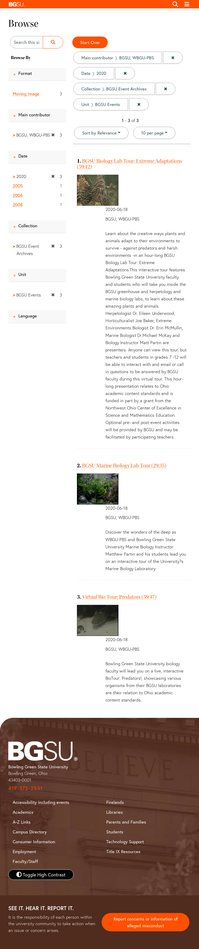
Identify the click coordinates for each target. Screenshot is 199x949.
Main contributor (34, 115)
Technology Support (125, 842)
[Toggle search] (175, 4)
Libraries (114, 812)
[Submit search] (53, 42)
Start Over (90, 42)
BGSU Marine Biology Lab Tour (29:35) (124, 465)
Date (22, 156)
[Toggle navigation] (187, 4)
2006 (18, 195)
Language (27, 316)
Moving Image (26, 94)
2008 (18, 205)
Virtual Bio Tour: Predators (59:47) (119, 596)
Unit (22, 274)
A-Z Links (22, 822)
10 (152, 132)
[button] (87, 4)
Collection (27, 226)
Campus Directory (30, 832)
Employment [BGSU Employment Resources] (24, 851)
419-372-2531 (25, 788)
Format (25, 73)
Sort (99, 133)
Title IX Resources (123, 851)
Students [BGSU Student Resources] (114, 832)
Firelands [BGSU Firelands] (115, 802)
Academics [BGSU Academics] (23, 812)
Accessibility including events (41, 802)
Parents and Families (126, 822)
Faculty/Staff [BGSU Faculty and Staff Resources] (25, 861)
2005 (18, 186)
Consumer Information (34, 842)
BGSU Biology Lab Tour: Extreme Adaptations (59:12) (129, 164)
